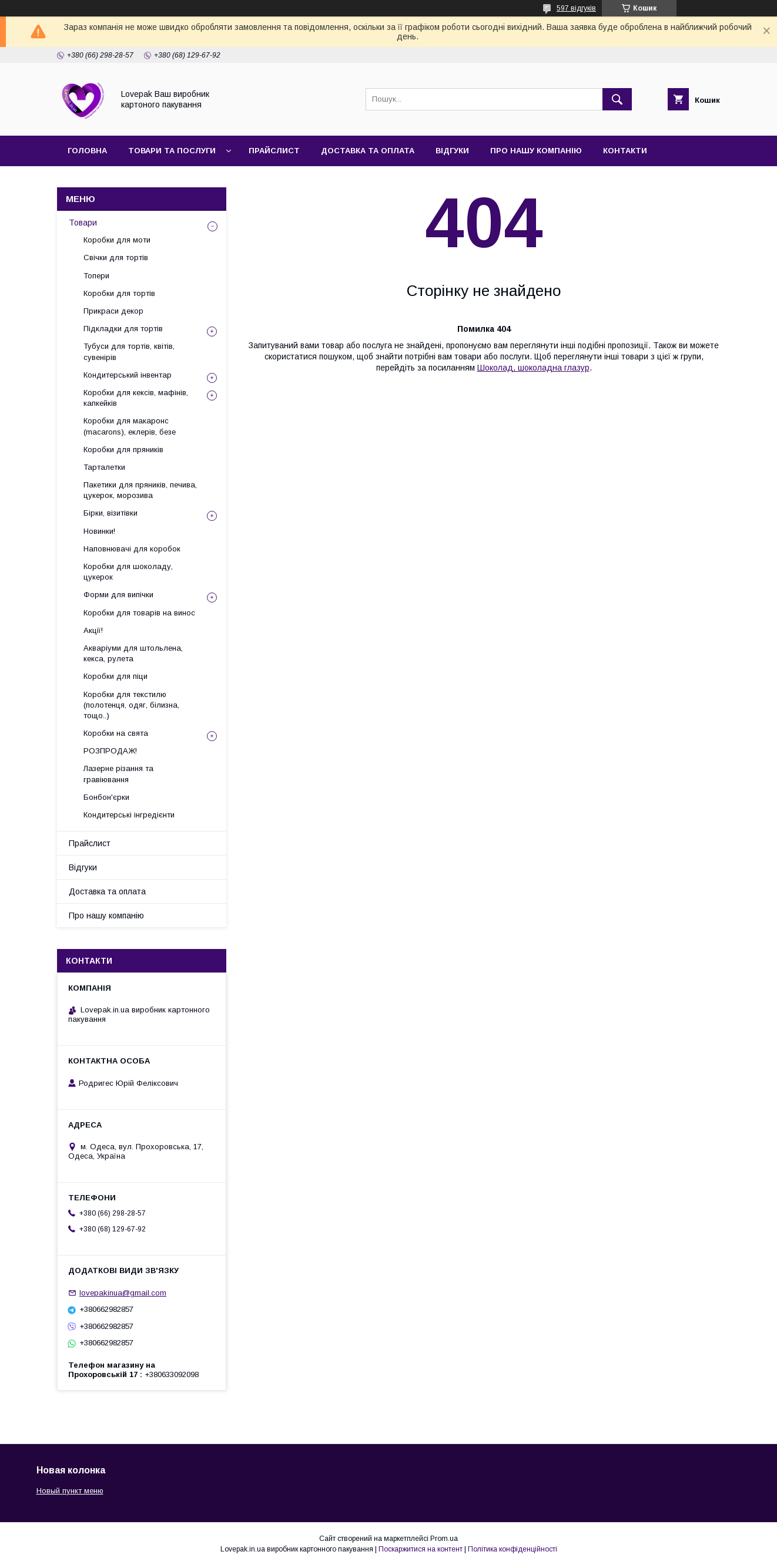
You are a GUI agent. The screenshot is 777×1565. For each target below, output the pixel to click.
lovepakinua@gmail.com (122, 1292)
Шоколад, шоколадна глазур (533, 367)
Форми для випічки (118, 594)
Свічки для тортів (115, 257)
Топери (96, 275)
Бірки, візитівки (110, 513)
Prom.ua (444, 1538)
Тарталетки (104, 467)
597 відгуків (576, 8)
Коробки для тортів (119, 293)
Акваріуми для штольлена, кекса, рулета (133, 653)
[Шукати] (617, 99)
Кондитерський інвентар (127, 375)
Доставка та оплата (367, 150)
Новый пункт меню (69, 1490)
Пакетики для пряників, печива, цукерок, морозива (140, 490)
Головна (87, 150)
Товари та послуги (172, 150)
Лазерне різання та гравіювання (118, 773)
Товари (83, 222)
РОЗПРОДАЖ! (110, 750)
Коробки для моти (116, 239)
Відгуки (452, 150)
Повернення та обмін (117, 181)
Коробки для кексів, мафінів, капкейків (135, 398)
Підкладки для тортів (123, 328)
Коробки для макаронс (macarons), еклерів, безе (129, 426)
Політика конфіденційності (512, 1549)
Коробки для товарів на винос (139, 612)
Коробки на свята (115, 733)
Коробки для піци (115, 676)
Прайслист (274, 150)
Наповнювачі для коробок (131, 548)
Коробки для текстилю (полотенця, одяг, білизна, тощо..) (131, 705)
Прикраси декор (113, 311)
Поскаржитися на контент (421, 1549)
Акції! (93, 630)
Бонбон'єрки (106, 797)
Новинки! (99, 531)
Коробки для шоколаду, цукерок (128, 571)
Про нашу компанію (536, 150)
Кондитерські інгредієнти (129, 814)
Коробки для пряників (123, 449)
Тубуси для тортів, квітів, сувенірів (129, 351)
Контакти (625, 150)
